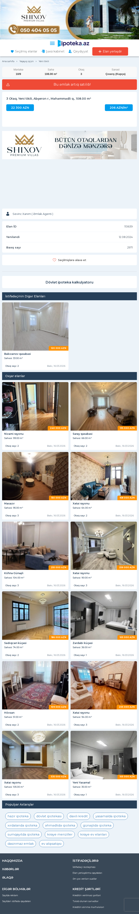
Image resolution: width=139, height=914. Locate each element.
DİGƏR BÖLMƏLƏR (16, 889)
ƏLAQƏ (7, 877)
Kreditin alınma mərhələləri (88, 907)
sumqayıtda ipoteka (23, 834)
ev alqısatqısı (51, 844)
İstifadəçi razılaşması (84, 867)
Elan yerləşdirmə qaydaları (87, 872)
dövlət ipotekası (49, 816)
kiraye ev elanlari (93, 834)
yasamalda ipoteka (110, 816)
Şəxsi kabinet (55, 51)
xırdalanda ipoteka (22, 825)
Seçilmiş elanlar (26, 51)
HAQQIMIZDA (12, 861)
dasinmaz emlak (21, 844)
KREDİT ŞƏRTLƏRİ (86, 889)
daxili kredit (78, 816)
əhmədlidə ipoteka (60, 825)
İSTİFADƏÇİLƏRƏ (85, 861)
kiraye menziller (59, 834)
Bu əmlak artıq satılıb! (72, 84)
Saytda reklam (10, 895)
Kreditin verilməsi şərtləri (87, 895)
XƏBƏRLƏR (10, 869)
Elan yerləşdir (112, 51)
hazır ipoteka (18, 816)
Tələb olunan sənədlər (85, 901)
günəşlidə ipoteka (97, 825)
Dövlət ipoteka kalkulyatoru (69, 282)
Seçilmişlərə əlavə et (72, 260)
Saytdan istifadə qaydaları (16, 901)
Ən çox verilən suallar (85, 878)
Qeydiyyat (80, 51)
